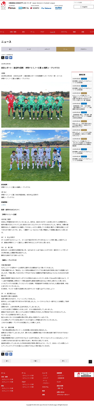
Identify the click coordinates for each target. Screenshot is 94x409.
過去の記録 (60, 386)
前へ (7, 361)
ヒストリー (61, 375)
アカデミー (46, 383)
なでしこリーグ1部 (7, 379)
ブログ (42, 32)
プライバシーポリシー (63, 395)
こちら (3, 205)
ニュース (52, 32)
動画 (74, 32)
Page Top (90, 361)
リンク (92, 32)
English (84, 7)
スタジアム (64, 32)
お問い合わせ (60, 392)
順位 (23, 32)
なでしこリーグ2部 (7, 382)
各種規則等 (61, 378)
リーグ (45, 375)
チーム (32, 32)
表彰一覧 (60, 388)
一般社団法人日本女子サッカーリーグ (31, 3)
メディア (45, 378)
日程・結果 (13, 32)
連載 (83, 32)
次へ (63, 361)
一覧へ (35, 361)
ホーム (2, 32)
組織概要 (59, 373)
